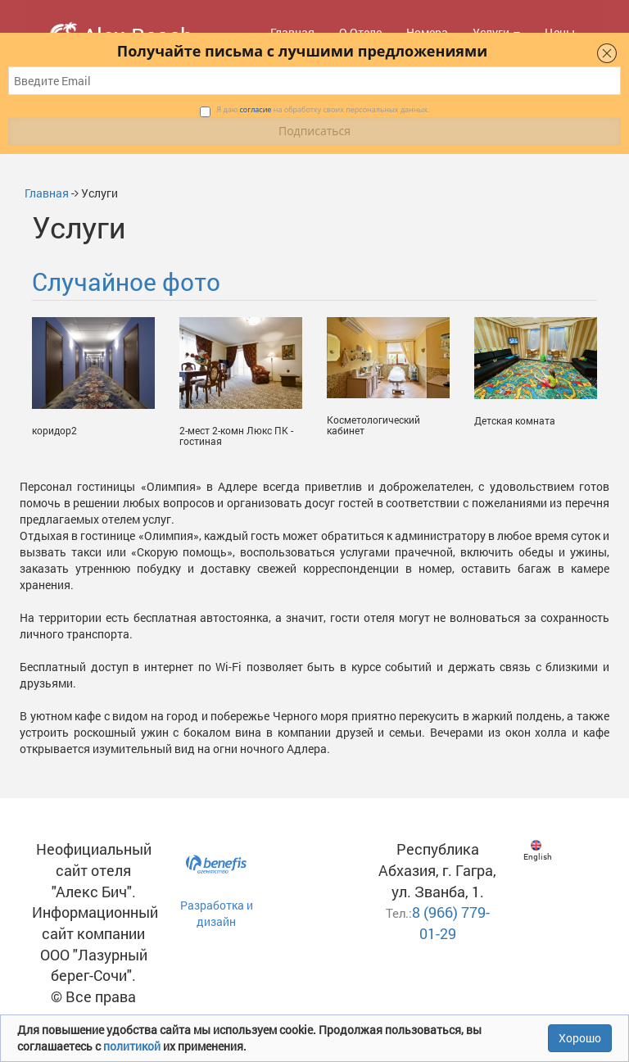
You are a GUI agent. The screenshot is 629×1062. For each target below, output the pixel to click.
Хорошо (580, 1038)
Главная (47, 193)
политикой (133, 1046)
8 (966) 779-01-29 (451, 922)
